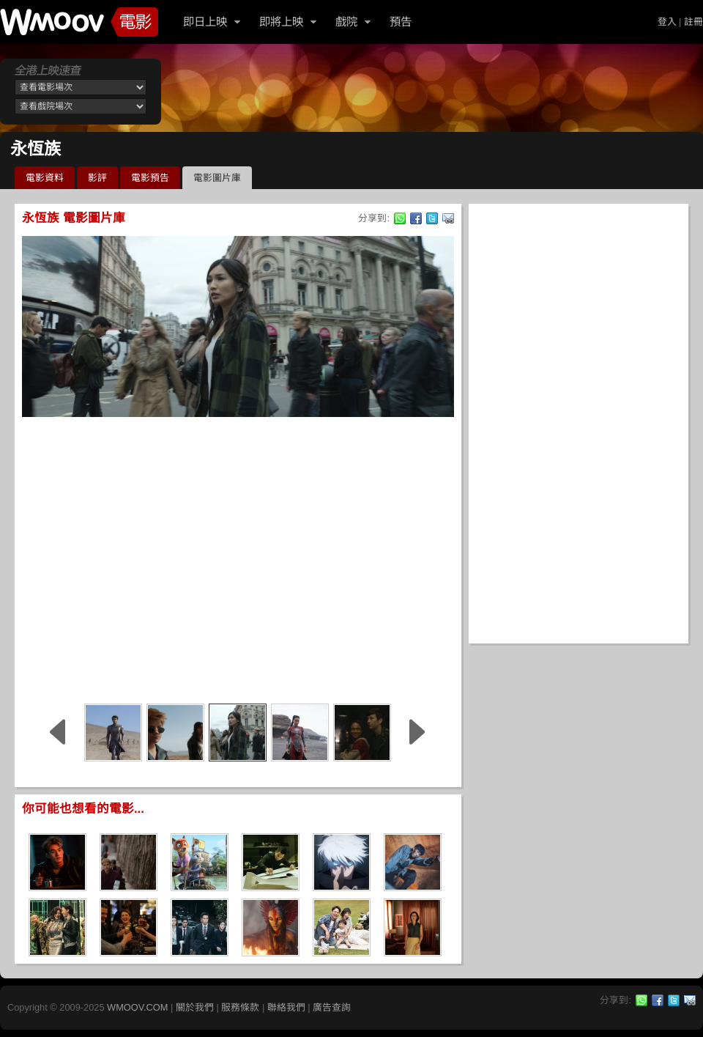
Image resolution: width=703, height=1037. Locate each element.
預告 (401, 21)
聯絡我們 (286, 1007)
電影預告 (150, 177)
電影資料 (45, 177)
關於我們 (195, 1007)
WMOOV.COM (137, 1007)
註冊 (693, 21)
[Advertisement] (137, 558)
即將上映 (281, 21)
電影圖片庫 (217, 177)
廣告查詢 (332, 1007)
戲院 (346, 21)
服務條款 (240, 1007)
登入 (667, 21)
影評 (97, 177)
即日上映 (205, 21)
